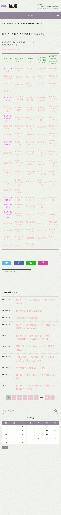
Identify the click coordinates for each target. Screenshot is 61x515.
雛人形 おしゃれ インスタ (53, 163)
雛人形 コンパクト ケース (8, 172)
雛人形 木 (19, 245)
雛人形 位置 (42, 198)
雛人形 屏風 (42, 134)
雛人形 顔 (19, 77)
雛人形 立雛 (42, 127)
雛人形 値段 (19, 84)
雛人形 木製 (8, 134)
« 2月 (4, 447)
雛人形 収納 (30, 206)
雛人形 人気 (8, 153)
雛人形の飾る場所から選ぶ (53, 108)
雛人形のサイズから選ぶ (19, 98)
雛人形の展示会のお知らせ (29, 310)
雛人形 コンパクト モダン (19, 163)
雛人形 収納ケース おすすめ (19, 182)
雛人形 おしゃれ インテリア (42, 182)
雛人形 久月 (42, 230)
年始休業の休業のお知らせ (29, 318)
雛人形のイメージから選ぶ (8, 108)
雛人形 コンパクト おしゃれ (42, 153)
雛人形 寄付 (8, 230)
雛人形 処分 (8, 223)
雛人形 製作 (8, 91)
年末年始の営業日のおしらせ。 (31, 368)
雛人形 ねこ (42, 223)
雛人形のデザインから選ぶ (53, 98)
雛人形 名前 (30, 77)
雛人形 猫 (30, 238)
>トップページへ (10, 272)
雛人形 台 (30, 134)
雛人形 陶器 (8, 163)
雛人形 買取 (53, 215)
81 (47, 397)
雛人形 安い (8, 245)
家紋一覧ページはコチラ (10, 49)
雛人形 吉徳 (42, 238)
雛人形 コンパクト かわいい (53, 143)
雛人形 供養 (30, 215)
